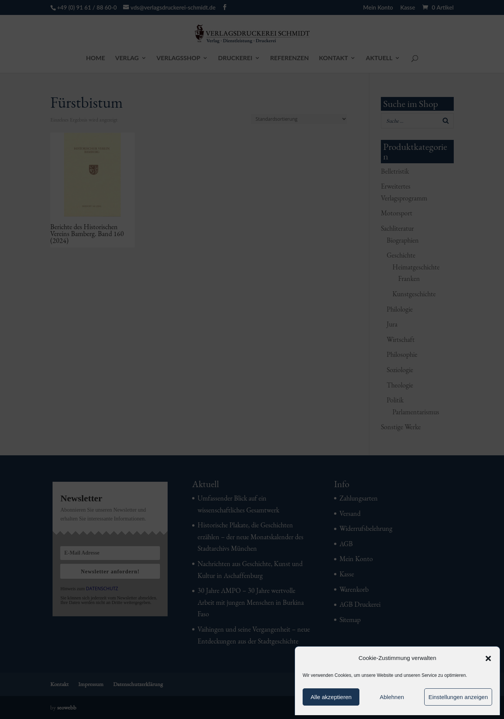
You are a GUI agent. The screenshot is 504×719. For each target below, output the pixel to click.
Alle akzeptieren (331, 697)
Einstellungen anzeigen (458, 697)
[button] (488, 658)
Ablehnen (392, 697)
